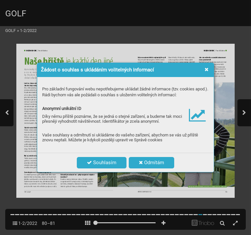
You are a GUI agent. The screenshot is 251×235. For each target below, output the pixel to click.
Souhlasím (101, 162)
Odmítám (151, 162)
